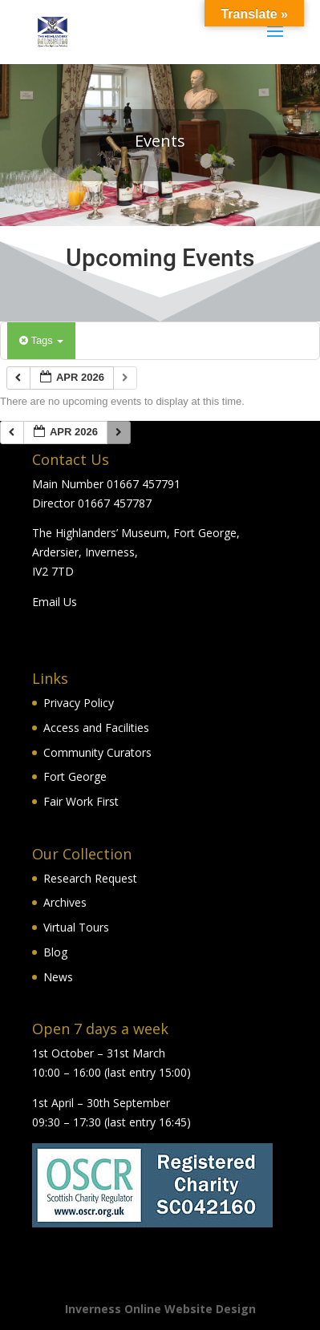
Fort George (75, 776)
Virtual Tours (76, 927)
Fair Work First (81, 801)
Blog (55, 952)
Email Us (54, 601)
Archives (65, 902)
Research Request (90, 878)
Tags (41, 340)
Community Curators (97, 752)
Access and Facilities (96, 727)
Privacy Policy (78, 702)
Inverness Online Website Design (160, 1308)
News (58, 976)
